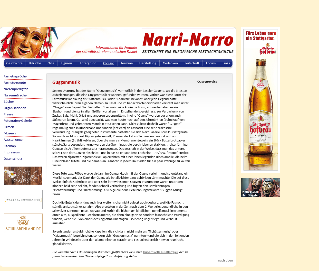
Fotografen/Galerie (18, 120)
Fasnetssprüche (15, 76)
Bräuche (35, 63)
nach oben (225, 260)
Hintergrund (87, 63)
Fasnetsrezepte (15, 82)
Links (226, 63)
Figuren (66, 63)
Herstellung (147, 63)
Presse (8, 114)
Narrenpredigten (16, 89)
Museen (10, 133)
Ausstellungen (14, 139)
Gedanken (170, 63)
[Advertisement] (118, 11)
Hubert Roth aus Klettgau (160, 252)
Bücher (9, 101)
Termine (127, 63)
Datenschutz (13, 158)
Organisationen (15, 108)
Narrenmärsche (15, 95)
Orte (51, 63)
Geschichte (14, 63)
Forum (211, 63)
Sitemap (10, 146)
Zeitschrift (191, 63)
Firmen (9, 127)
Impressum (12, 152)
